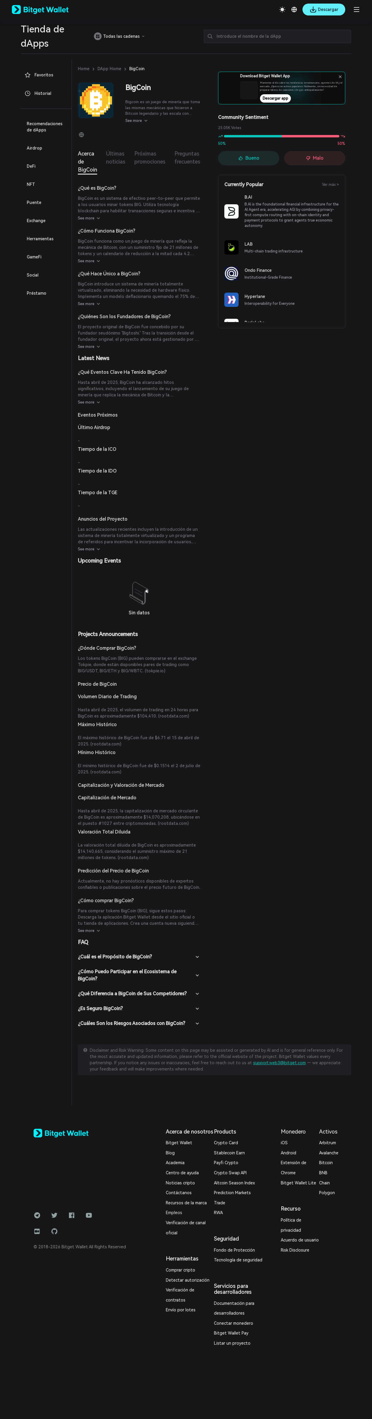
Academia (175, 1162)
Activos (328, 1131)
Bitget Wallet (179, 1142)
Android (288, 1152)
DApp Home (109, 68)
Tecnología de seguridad (238, 1260)
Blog (170, 1152)
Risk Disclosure (295, 1250)
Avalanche (328, 1152)
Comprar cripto (180, 1270)
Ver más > (330, 185)
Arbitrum (327, 1142)
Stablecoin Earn (229, 1152)
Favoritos (38, 75)
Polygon (327, 1192)
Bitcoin (326, 1162)
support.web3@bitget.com (279, 1062)
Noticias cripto (180, 1183)
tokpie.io (155, 670)
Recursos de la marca (186, 1202)
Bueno (248, 158)
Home (83, 68)
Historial (37, 93)
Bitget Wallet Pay (231, 1333)
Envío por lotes (181, 1309)
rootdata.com (173, 716)
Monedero (293, 1131)
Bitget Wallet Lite (298, 1183)
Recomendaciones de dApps (44, 126)
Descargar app (294, 100)
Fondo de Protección (234, 1250)
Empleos (174, 1212)
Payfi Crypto (226, 1162)
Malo (315, 158)
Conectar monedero (233, 1323)
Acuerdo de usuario (300, 1240)
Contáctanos (179, 1192)
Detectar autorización (187, 1280)
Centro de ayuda (182, 1172)
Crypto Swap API (230, 1172)
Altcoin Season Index (234, 1183)
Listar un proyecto (232, 1343)
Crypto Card (226, 1142)
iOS (284, 1142)
